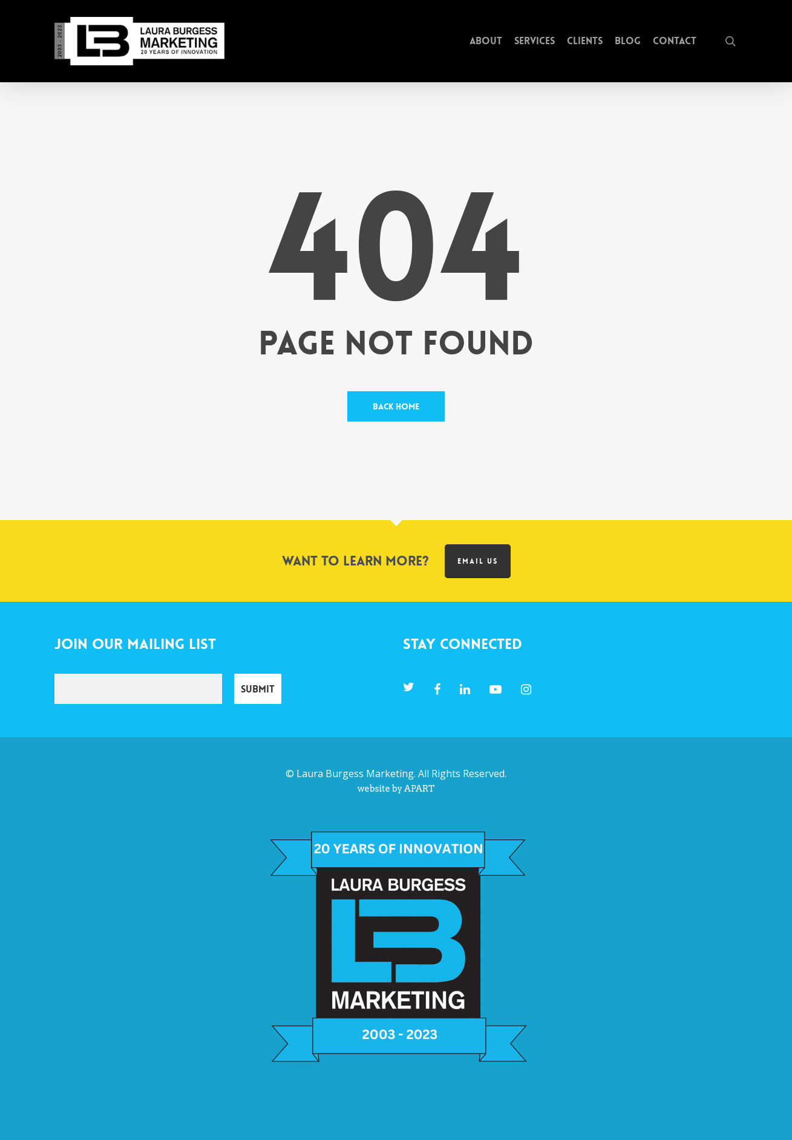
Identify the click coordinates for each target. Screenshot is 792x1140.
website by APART (396, 788)
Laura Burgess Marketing (355, 773)
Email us (477, 561)
